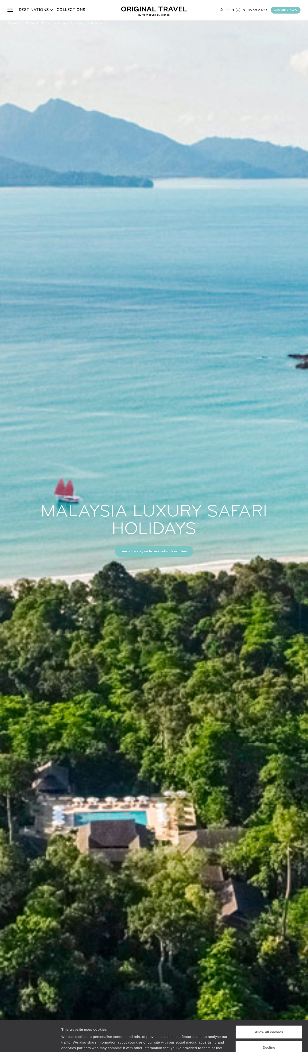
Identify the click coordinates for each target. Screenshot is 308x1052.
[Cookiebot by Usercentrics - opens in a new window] (30, 1042)
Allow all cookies (269, 1003)
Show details (72, 1043)
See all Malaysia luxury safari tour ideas (154, 551)
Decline (269, 1018)
